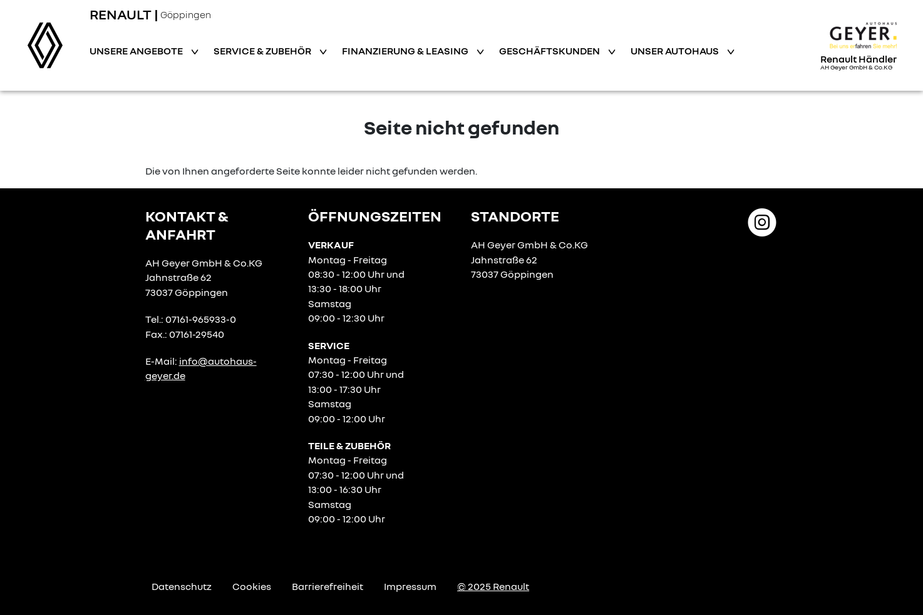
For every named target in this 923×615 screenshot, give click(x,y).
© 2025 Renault (493, 586)
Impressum (410, 586)
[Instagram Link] (762, 221)
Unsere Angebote (137, 50)
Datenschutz (182, 586)
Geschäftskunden (550, 50)
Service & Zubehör (263, 50)
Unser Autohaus (676, 50)
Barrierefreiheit (327, 586)
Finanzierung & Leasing (406, 50)
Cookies (251, 586)
